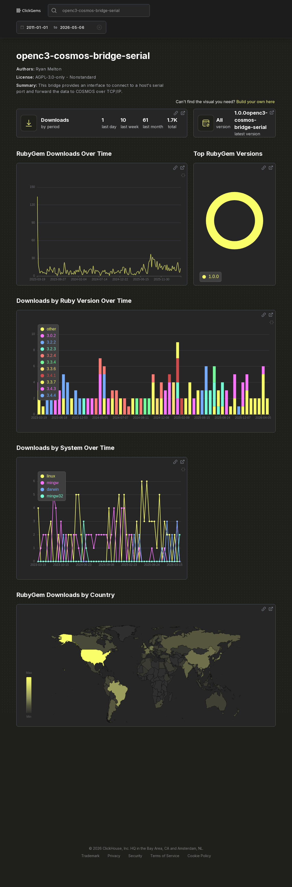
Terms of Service (164, 856)
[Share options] (175, 113)
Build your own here (255, 101)
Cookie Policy (199, 856)
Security (135, 856)
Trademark (90, 856)
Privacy (114, 856)
